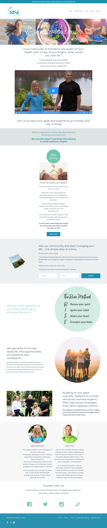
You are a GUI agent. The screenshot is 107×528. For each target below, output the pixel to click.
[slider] (52, 112)
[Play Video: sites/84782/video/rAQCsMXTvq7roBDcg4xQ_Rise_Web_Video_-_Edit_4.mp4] (53, 90)
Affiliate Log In (95, 518)
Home (70, 11)
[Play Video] (16, 112)
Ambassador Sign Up (82, 518)
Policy (92, 11)
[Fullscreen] (90, 112)
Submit (90, 275)
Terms (60, 518)
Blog (86, 11)
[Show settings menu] (87, 112)
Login (97, 11)
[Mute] (84, 112)
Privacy (66, 518)
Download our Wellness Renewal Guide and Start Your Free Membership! (53, 1)
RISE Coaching (78, 11)
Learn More (53, 234)
